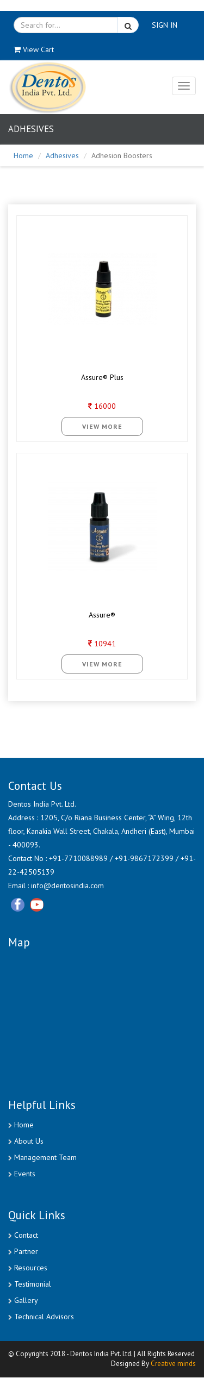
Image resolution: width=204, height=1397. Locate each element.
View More (102, 426)
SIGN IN (164, 25)
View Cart (34, 49)
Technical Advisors (44, 1316)
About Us (29, 1141)
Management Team (45, 1157)
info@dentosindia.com (66, 885)
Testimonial (32, 1284)
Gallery (26, 1300)
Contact (26, 1235)
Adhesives (62, 155)
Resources (30, 1268)
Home (23, 155)
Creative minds (173, 1364)
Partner (26, 1251)
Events (24, 1173)
